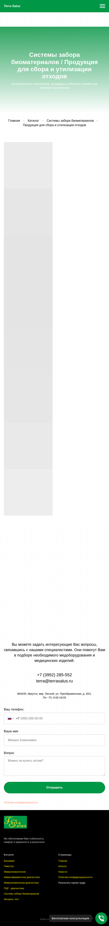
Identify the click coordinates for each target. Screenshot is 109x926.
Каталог (33, 120)
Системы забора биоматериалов (21, 893)
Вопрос (9, 753)
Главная (62, 861)
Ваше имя (11, 731)
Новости (62, 872)
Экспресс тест (11, 899)
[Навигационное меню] (102, 6)
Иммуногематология (15, 872)
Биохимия (9, 861)
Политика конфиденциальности (21, 802)
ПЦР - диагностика (14, 888)
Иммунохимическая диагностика (21, 882)
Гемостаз (9, 866)
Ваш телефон (13, 709)
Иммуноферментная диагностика (22, 877)
